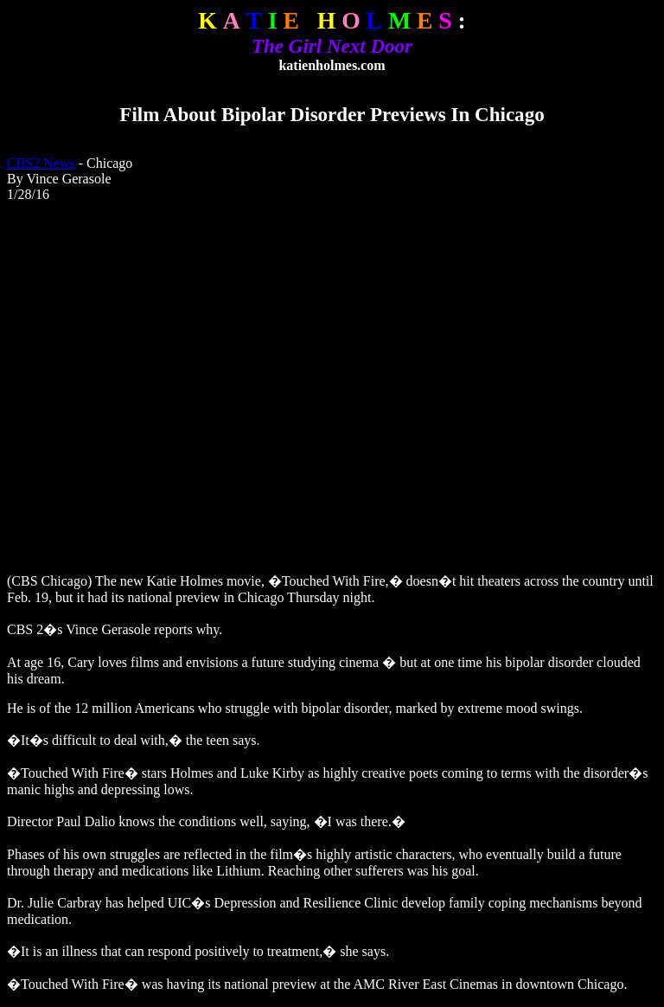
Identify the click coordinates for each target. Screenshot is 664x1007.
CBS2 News (41, 163)
